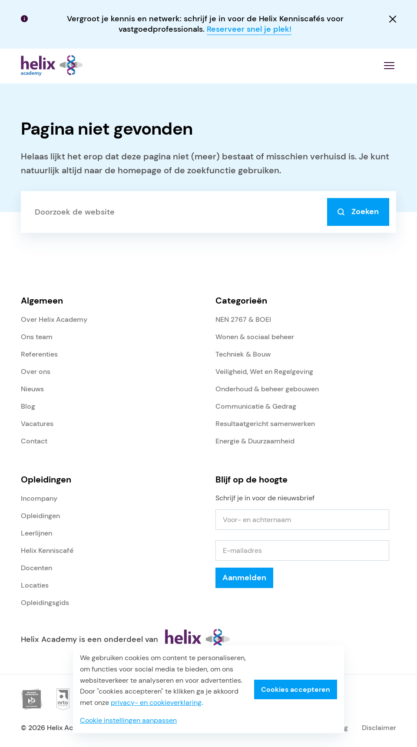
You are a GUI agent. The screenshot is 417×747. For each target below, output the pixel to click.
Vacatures (37, 423)
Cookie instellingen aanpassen (128, 720)
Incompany (39, 498)
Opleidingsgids (45, 602)
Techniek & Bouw (243, 354)
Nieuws (32, 388)
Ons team (37, 336)
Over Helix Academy (54, 319)
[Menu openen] (389, 66)
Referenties (39, 354)
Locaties (35, 585)
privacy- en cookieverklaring (156, 702)
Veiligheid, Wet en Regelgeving (264, 371)
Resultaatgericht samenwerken (265, 423)
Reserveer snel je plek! (249, 29)
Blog (28, 406)
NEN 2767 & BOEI (243, 319)
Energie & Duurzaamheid (255, 441)
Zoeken (358, 211)
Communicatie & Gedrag (255, 406)
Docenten (36, 567)
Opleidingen (40, 515)
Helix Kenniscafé (47, 550)
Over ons (35, 371)
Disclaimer (379, 727)
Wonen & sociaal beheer (254, 336)
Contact (34, 441)
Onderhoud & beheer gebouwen (267, 388)
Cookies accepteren (295, 689)
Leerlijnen (36, 533)
